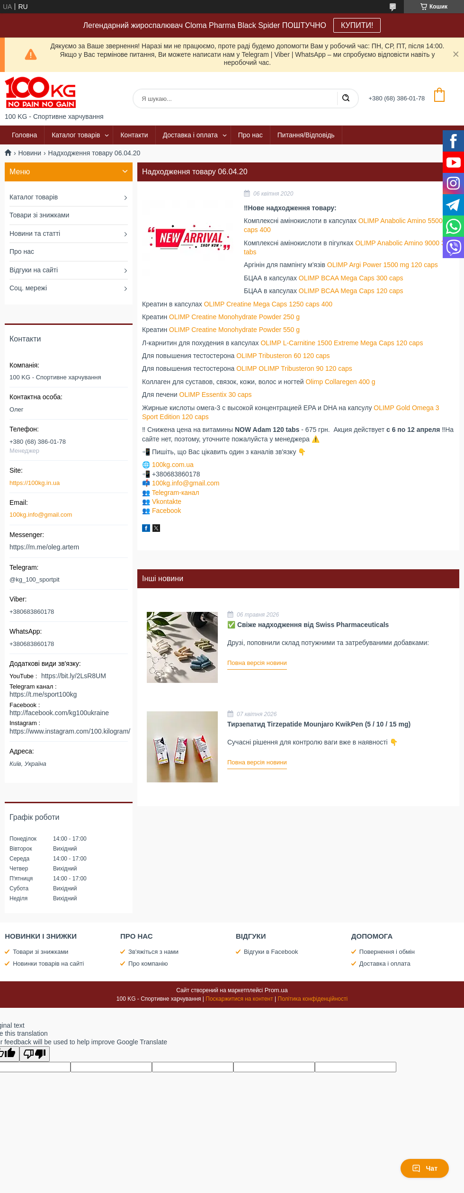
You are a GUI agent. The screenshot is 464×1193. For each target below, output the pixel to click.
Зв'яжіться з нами (153, 951)
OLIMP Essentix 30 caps (215, 394)
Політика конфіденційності (313, 999)
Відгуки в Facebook (271, 951)
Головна (24, 135)
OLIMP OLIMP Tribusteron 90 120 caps (294, 368)
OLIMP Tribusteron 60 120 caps (283, 355)
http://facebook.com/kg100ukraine (59, 713)
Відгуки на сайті (33, 270)
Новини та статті (34, 233)
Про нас (250, 135)
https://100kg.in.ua (34, 482)
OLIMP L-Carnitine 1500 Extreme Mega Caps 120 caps (341, 343)
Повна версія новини (257, 662)
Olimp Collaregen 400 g (340, 382)
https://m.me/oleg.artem (44, 547)
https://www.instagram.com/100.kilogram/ (69, 731)
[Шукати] (345, 98)
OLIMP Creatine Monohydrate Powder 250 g (234, 317)
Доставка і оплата (190, 135)
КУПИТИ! (357, 25)
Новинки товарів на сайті (48, 963)
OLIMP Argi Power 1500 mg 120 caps (382, 265)
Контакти (134, 135)
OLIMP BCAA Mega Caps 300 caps (351, 278)
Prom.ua (276, 990)
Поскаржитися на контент (239, 999)
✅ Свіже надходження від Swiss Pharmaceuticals (308, 624)
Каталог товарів (76, 135)
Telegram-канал (175, 492)
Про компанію (148, 963)
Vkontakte (166, 501)
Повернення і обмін (387, 951)
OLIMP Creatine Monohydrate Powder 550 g (234, 329)
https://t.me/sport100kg (43, 694)
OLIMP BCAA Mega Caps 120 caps (351, 291)
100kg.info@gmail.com (186, 483)
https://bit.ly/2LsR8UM (73, 676)
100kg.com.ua (173, 464)
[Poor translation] (34, 1054)
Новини (29, 153)
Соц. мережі (28, 288)
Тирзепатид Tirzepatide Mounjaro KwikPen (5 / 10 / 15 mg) (318, 724)
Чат (424, 1168)
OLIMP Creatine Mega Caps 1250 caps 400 (268, 304)
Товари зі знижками (39, 215)
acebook (168, 510)
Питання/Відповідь (306, 135)
